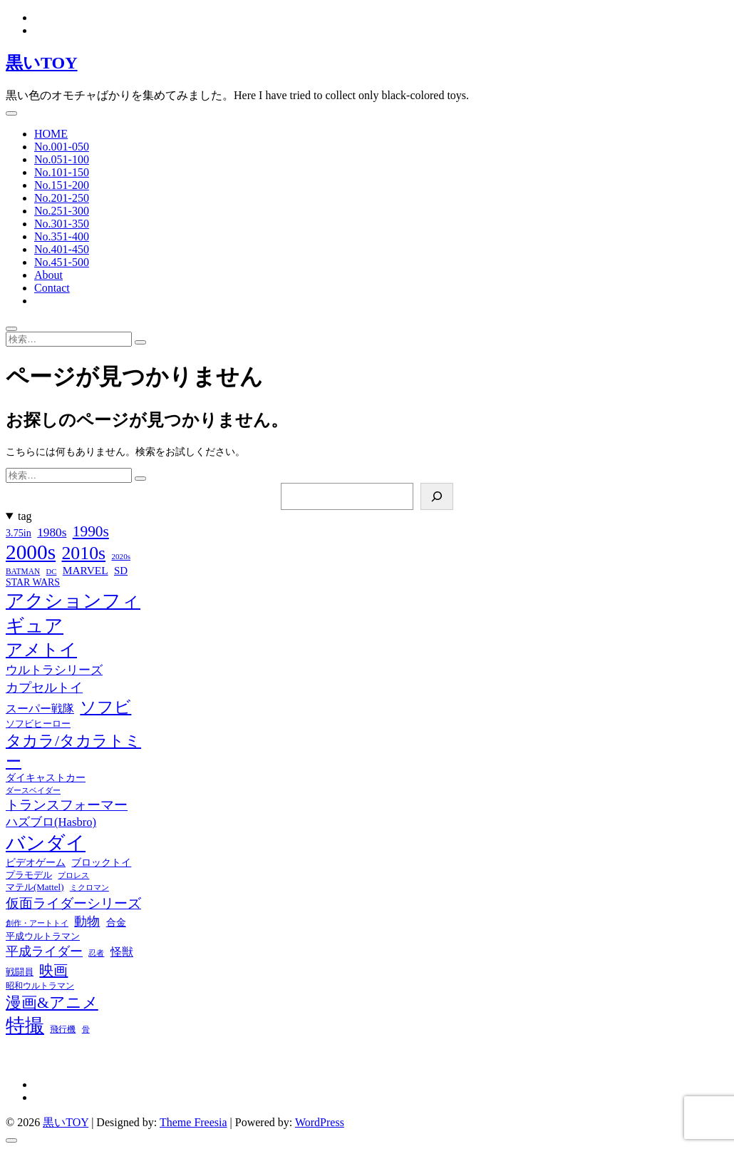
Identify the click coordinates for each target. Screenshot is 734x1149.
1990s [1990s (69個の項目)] (91, 531)
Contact (52, 288)
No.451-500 (61, 262)
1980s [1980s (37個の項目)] (51, 532)
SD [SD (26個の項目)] (121, 570)
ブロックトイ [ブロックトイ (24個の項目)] (101, 862)
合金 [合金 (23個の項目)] (116, 922)
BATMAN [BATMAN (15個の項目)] (23, 571)
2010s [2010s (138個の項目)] (83, 553)
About (48, 275)
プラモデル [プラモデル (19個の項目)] (29, 874)
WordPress (319, 1122)
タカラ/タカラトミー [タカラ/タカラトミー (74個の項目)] (73, 751)
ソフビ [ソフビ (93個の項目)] (105, 707)
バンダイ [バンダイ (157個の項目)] (46, 843)
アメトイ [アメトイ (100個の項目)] (41, 649)
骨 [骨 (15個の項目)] (86, 1029)
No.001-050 (61, 147)
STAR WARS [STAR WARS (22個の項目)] (33, 582)
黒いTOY (42, 62)
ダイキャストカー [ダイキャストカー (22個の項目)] (46, 777)
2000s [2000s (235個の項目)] (31, 552)
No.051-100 (61, 159)
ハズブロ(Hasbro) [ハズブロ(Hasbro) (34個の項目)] (51, 822)
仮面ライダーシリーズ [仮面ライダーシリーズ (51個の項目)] (73, 903)
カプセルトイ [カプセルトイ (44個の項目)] (44, 687)
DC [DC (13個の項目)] (51, 572)
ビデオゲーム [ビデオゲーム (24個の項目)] (36, 862)
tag (25, 516)
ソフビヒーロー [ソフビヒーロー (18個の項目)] (38, 724)
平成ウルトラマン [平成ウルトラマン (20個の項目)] (43, 936)
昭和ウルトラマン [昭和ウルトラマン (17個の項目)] (40, 986)
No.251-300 (61, 211)
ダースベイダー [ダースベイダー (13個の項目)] (33, 791)
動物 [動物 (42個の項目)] (87, 921)
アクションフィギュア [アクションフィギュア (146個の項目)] (73, 613)
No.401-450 (61, 249)
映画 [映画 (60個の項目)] (53, 970)
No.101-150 (61, 172)
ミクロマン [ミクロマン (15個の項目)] (89, 887)
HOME (51, 134)
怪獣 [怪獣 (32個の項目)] (121, 952)
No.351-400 (61, 236)
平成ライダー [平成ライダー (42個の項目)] (44, 951)
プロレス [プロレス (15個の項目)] (73, 875)
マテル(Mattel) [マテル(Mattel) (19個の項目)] (34, 887)
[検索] (436, 496)
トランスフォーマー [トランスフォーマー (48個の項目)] (67, 804)
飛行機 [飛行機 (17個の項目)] (63, 1029)
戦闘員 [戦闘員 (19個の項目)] (19, 971)
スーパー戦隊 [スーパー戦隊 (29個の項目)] (40, 709)
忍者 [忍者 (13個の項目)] (96, 953)
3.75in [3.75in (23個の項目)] (18, 532)
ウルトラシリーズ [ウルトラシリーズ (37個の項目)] (54, 670)
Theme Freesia (193, 1122)
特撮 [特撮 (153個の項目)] (25, 1025)
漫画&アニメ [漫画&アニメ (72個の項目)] (52, 1002)
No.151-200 (61, 185)
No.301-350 (61, 224)
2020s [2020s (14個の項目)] (120, 556)
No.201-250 (61, 198)
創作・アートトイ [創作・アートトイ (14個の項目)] (37, 923)
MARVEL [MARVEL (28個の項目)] (85, 570)
